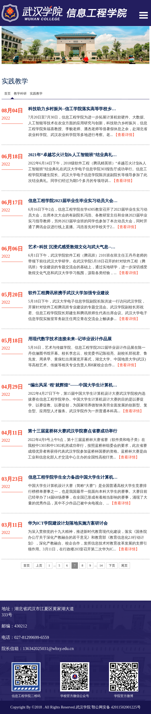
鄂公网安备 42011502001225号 (116, 707)
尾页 (124, 565)
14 (101, 565)
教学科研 (20, 93)
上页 (39, 565)
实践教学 (36, 93)
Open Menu (143, 15)
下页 (112, 565)
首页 (7, 93)
